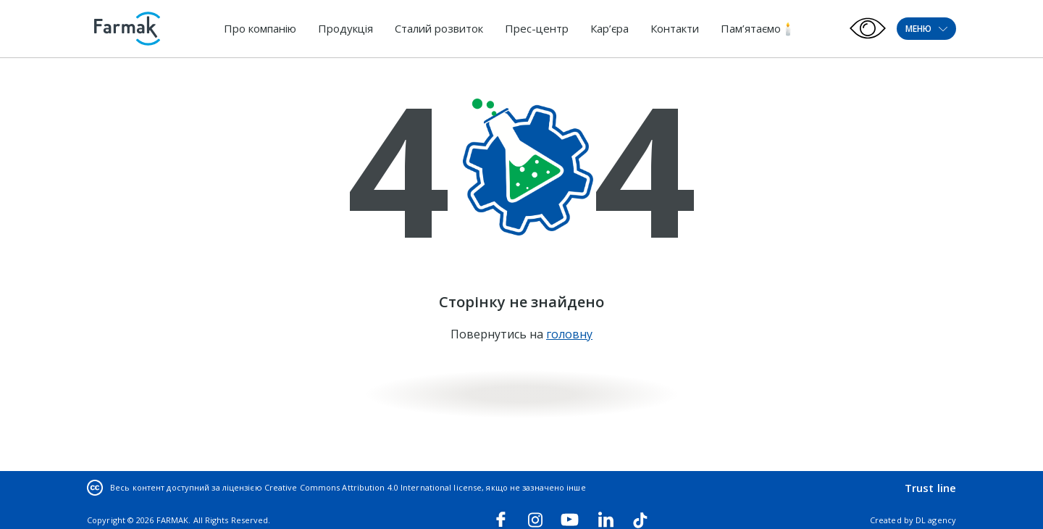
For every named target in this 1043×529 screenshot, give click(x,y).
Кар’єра (609, 28)
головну (569, 334)
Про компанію (260, 28)
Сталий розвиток (439, 28)
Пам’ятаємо (751, 28)
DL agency (936, 520)
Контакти (674, 28)
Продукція (345, 28)
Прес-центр (537, 28)
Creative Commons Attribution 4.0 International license (373, 487)
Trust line (930, 487)
